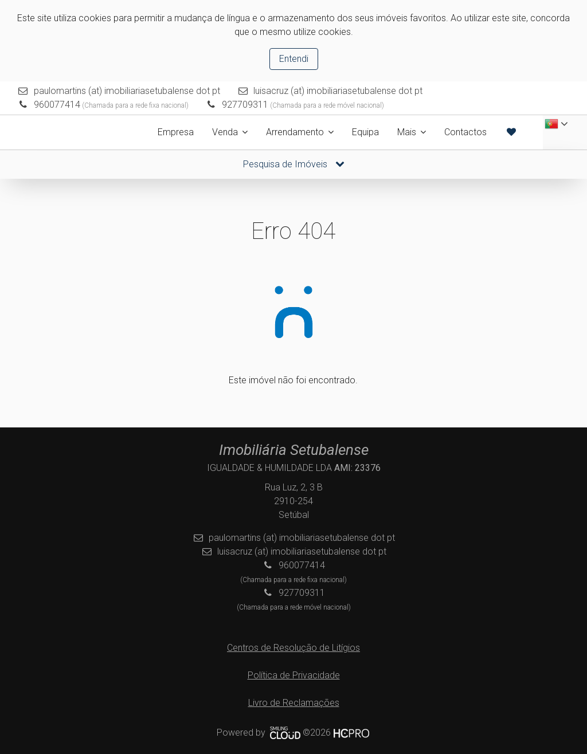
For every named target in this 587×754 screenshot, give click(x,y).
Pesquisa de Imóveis (294, 164)
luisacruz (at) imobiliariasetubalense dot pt (337, 90)
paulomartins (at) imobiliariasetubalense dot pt (127, 90)
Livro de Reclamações (293, 702)
